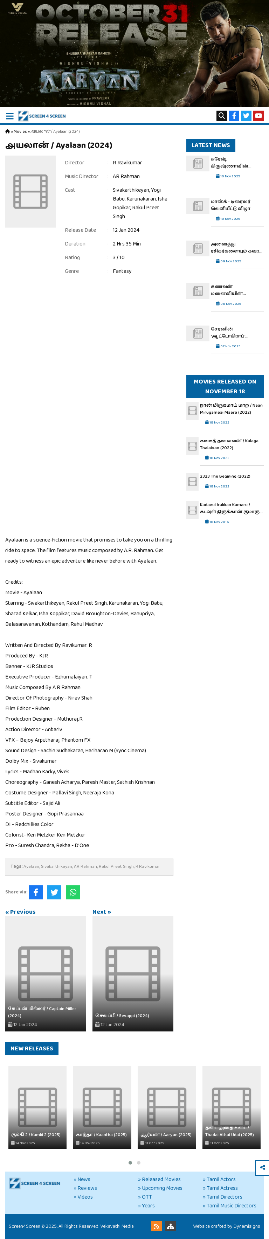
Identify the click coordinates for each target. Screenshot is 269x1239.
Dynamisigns (247, 1226)
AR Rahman (126, 176)
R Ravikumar (127, 162)
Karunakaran (141, 199)
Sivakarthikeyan (131, 190)
